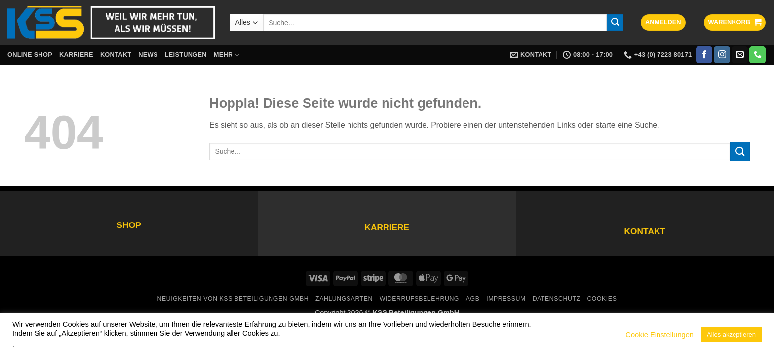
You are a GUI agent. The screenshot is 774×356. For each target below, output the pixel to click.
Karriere (76, 54)
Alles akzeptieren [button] (731, 334)
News (147, 54)
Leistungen (186, 54)
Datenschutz (556, 298)
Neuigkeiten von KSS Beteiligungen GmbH (233, 298)
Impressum (506, 298)
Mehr (226, 55)
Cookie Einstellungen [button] (659, 335)
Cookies (602, 298)
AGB (473, 298)
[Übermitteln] (615, 22)
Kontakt (115, 54)
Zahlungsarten (344, 298)
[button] (663, 22)
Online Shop (29, 54)
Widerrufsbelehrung (419, 298)
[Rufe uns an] (757, 54)
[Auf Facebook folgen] (704, 54)
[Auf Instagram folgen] (722, 54)
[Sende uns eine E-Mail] (740, 54)
